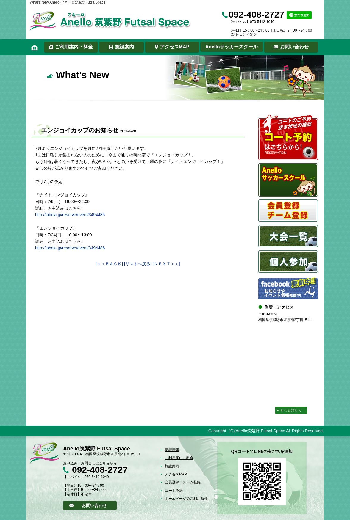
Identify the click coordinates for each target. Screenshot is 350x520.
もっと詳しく (291, 410)
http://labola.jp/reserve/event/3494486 (70, 248)
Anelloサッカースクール (231, 46)
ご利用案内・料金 (74, 46)
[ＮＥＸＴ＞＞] (166, 263)
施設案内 (124, 46)
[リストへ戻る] (137, 263)
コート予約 (174, 490)
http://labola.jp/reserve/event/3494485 (70, 214)
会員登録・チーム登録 (183, 482)
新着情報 (172, 450)
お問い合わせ (294, 46)
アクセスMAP (175, 46)
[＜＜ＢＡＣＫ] (109, 263)
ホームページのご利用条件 (186, 499)
